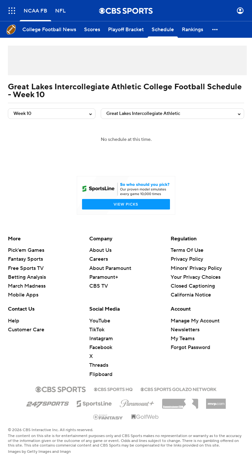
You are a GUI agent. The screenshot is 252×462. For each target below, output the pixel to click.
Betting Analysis (27, 277)
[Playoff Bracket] (126, 29)
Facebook (100, 347)
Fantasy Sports (25, 259)
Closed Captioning (193, 286)
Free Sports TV (26, 268)
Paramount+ (103, 277)
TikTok (96, 329)
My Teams (183, 338)
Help (13, 321)
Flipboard (101, 374)
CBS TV (98, 286)
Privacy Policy (187, 259)
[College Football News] (49, 29)
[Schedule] (163, 29)
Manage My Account (195, 321)
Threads (98, 365)
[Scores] (92, 29)
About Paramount (110, 268)
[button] (215, 29)
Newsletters (185, 329)
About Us (100, 250)
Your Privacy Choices (195, 277)
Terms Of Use (187, 250)
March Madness (27, 286)
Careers (98, 259)
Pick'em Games (26, 250)
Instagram (101, 338)
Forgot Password (190, 347)
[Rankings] (192, 29)
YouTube (99, 321)
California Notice (191, 295)
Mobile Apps (23, 295)
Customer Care (26, 329)
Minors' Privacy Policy (196, 268)
